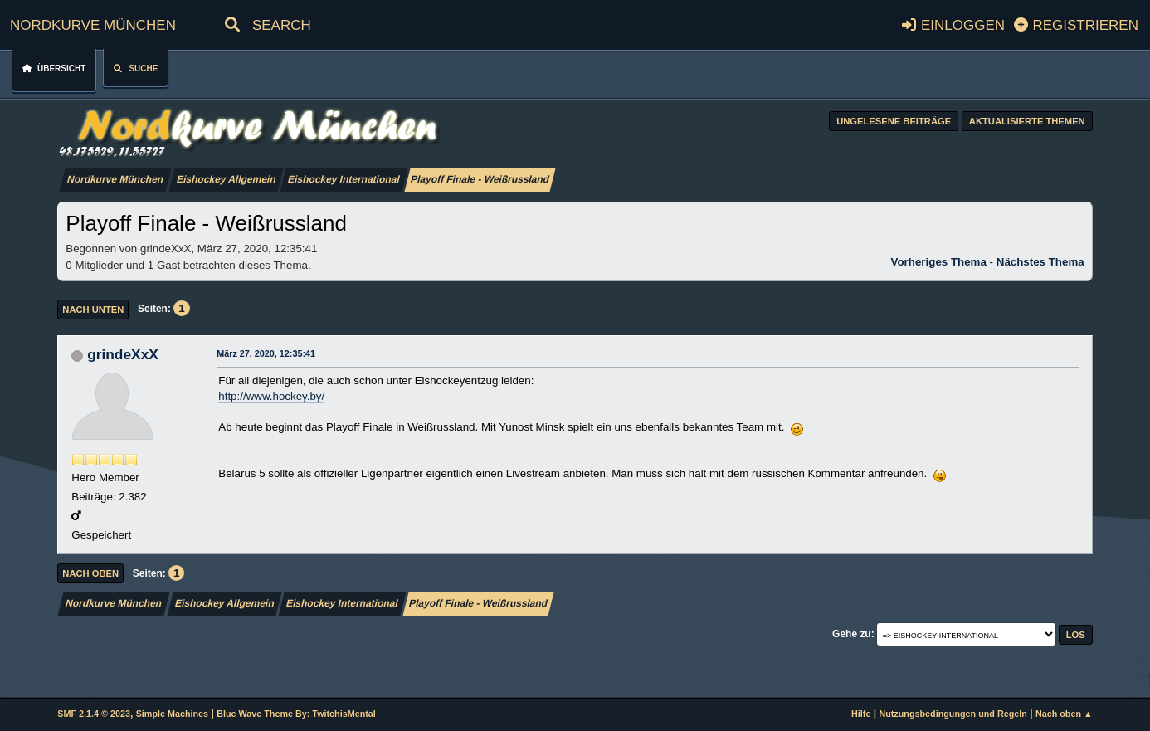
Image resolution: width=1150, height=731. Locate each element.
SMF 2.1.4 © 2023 (93, 714)
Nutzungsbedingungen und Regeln (952, 714)
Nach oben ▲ (1064, 714)
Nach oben (90, 573)
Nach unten (93, 309)
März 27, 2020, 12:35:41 (266, 353)
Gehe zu (851, 634)
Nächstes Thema (1040, 262)
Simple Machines (172, 714)
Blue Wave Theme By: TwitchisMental (296, 714)
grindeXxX (122, 354)
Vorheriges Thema (939, 262)
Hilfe (860, 714)
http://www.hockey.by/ (271, 396)
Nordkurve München (93, 23)
